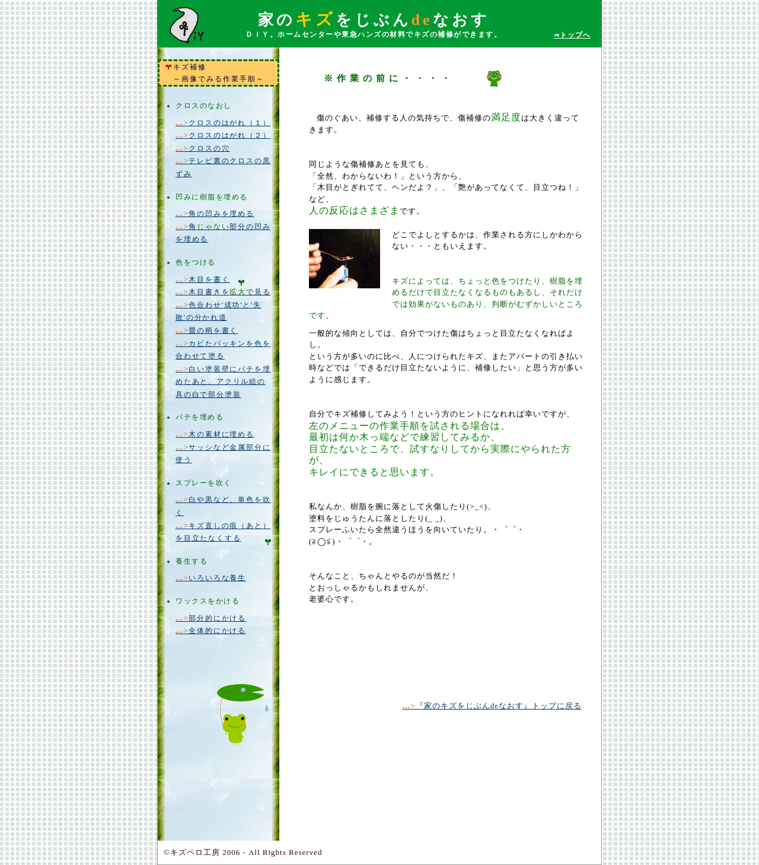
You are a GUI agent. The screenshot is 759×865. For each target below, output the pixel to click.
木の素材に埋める (215, 434)
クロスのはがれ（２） (223, 135)
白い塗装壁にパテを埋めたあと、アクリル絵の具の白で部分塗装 (223, 382)
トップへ (572, 35)
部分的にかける (211, 618)
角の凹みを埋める (215, 213)
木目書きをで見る (223, 292)
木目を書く (202, 279)
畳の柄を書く (207, 330)
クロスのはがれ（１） (223, 123)
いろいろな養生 (211, 578)
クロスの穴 (202, 148)
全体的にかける (211, 631)
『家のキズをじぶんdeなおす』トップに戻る (492, 705)
